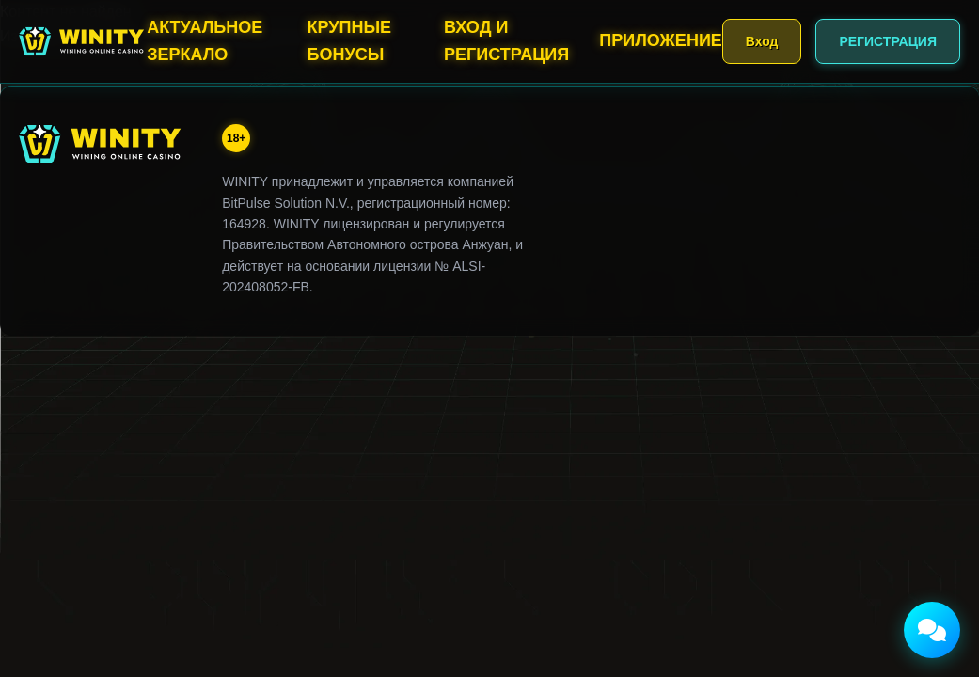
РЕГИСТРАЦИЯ (888, 41)
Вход (762, 41)
